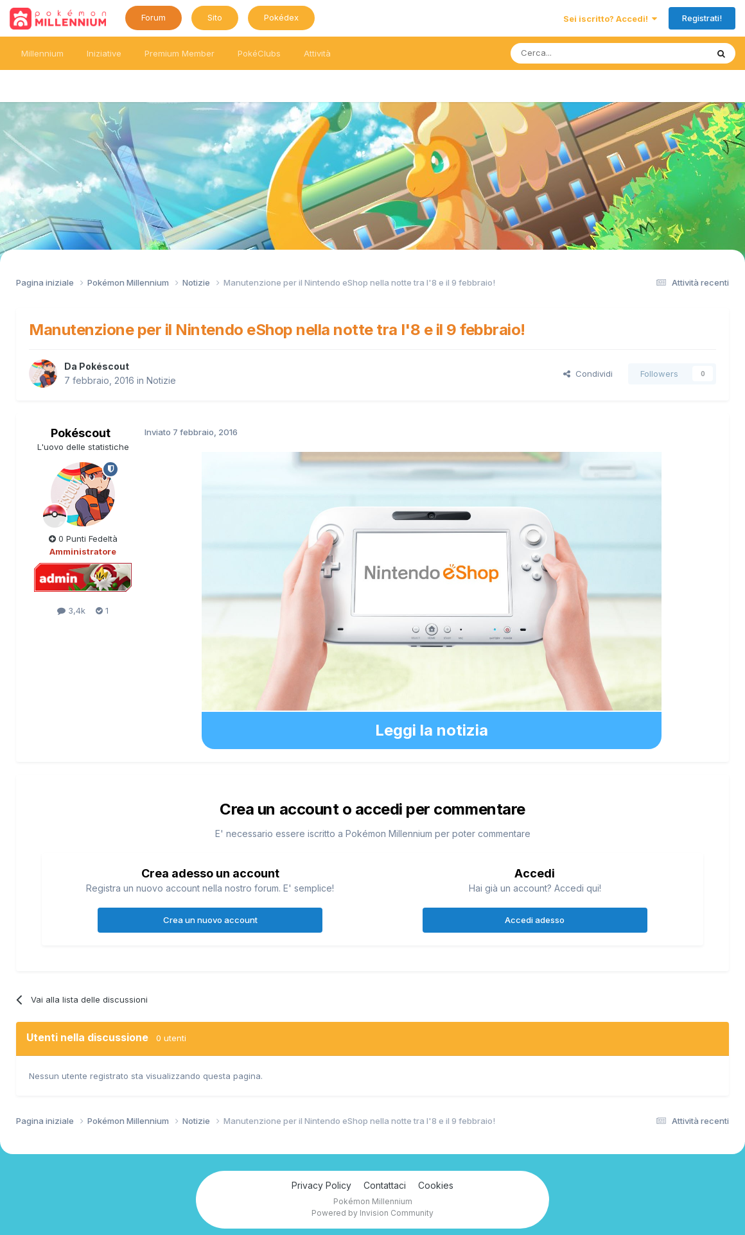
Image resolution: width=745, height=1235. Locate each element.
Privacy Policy (321, 1185)
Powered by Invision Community (372, 1213)
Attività (317, 53)
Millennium (42, 53)
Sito (214, 17)
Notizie (161, 380)
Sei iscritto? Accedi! (610, 18)
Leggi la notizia (431, 730)
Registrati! (702, 18)
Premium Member (180, 53)
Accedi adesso (535, 920)
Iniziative (104, 53)
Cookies (435, 1185)
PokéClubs (259, 53)
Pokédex (281, 17)
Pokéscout (104, 366)
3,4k (71, 610)
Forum (153, 17)
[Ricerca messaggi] (578, 53)
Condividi (588, 373)
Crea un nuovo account (210, 920)
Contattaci (385, 1185)
